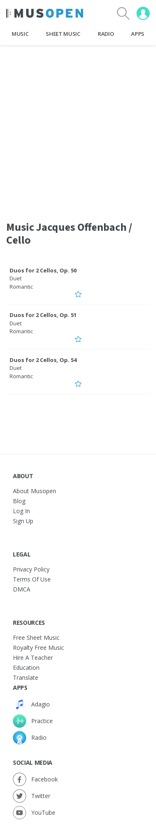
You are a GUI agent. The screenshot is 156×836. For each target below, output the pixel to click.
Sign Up (23, 521)
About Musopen (34, 491)
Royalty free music (38, 647)
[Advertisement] (78, 128)
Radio (106, 33)
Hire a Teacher (33, 657)
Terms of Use (32, 579)
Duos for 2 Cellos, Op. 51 (43, 315)
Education (26, 667)
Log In (21, 511)
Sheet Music (63, 33)
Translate (25, 677)
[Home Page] (44, 13)
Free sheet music (36, 637)
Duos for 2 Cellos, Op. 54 (43, 360)
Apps (137, 33)
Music (20, 33)
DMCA (21, 589)
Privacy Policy (31, 569)
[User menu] (143, 13)
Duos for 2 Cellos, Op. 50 (43, 270)
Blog (19, 501)
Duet (16, 278)
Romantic (21, 286)
